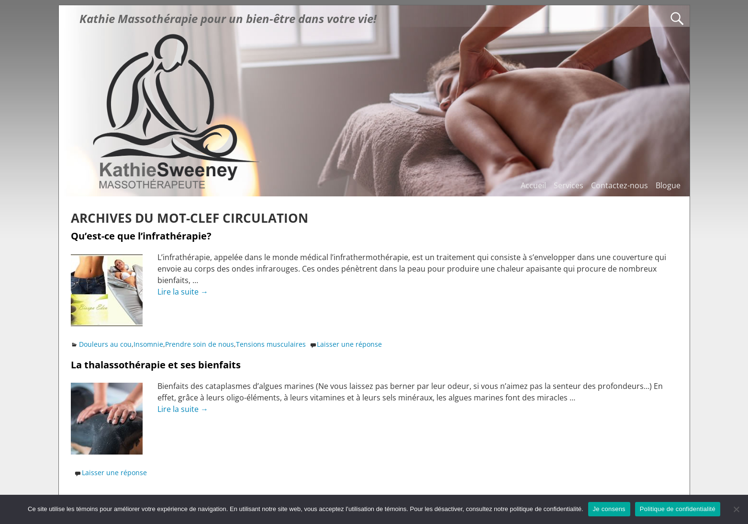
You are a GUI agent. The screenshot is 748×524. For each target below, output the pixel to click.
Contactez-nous (619, 185)
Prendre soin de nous (199, 344)
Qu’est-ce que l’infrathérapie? (141, 235)
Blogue (668, 185)
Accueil (533, 185)
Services (568, 185)
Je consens (609, 509)
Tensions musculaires (271, 344)
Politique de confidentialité (677, 509)
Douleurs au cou (105, 344)
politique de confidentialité (545, 509)
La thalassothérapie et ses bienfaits (156, 364)
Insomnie (148, 344)
